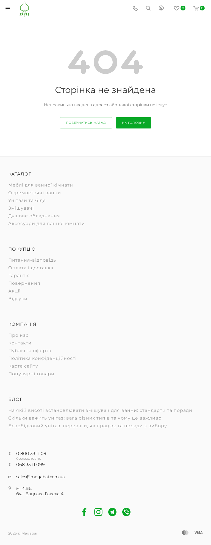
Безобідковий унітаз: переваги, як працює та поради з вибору (87, 425)
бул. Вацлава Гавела (38, 493)
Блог (15, 399)
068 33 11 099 (30, 464)
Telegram (112, 512)
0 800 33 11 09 (31, 453)
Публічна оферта (29, 350)
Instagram (98, 512)
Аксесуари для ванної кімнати (46, 223)
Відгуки (17, 298)
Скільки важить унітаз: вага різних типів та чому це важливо (85, 418)
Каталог (19, 174)
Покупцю (21, 249)
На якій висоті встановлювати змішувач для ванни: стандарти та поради (100, 410)
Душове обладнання (34, 215)
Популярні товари (31, 373)
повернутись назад (86, 123)
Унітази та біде (27, 200)
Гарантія (19, 275)
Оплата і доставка (30, 267)
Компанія (22, 324)
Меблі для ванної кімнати (40, 185)
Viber (126, 512)
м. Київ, (24, 488)
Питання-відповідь (32, 260)
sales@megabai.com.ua (40, 476)
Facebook (84, 512)
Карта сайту (23, 366)
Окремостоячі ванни (34, 192)
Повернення (24, 283)
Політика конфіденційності (42, 358)
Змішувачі (21, 208)
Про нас (18, 335)
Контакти (20, 343)
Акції (14, 291)
